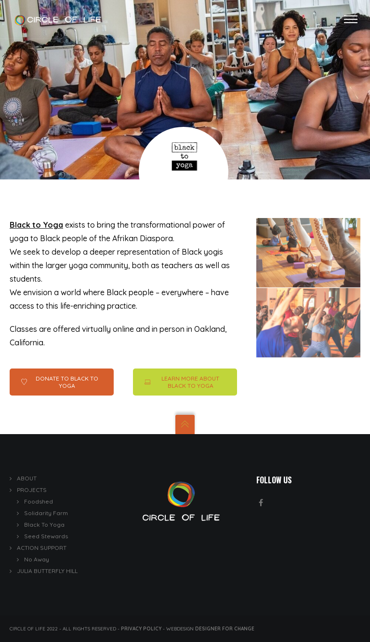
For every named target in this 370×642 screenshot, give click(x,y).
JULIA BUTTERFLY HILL (47, 570)
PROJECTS (32, 489)
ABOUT (27, 478)
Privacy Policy (141, 629)
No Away (36, 559)
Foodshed (38, 501)
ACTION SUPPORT (41, 547)
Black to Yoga (36, 225)
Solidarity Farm (46, 513)
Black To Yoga (44, 524)
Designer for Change (224, 629)
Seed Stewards (46, 536)
